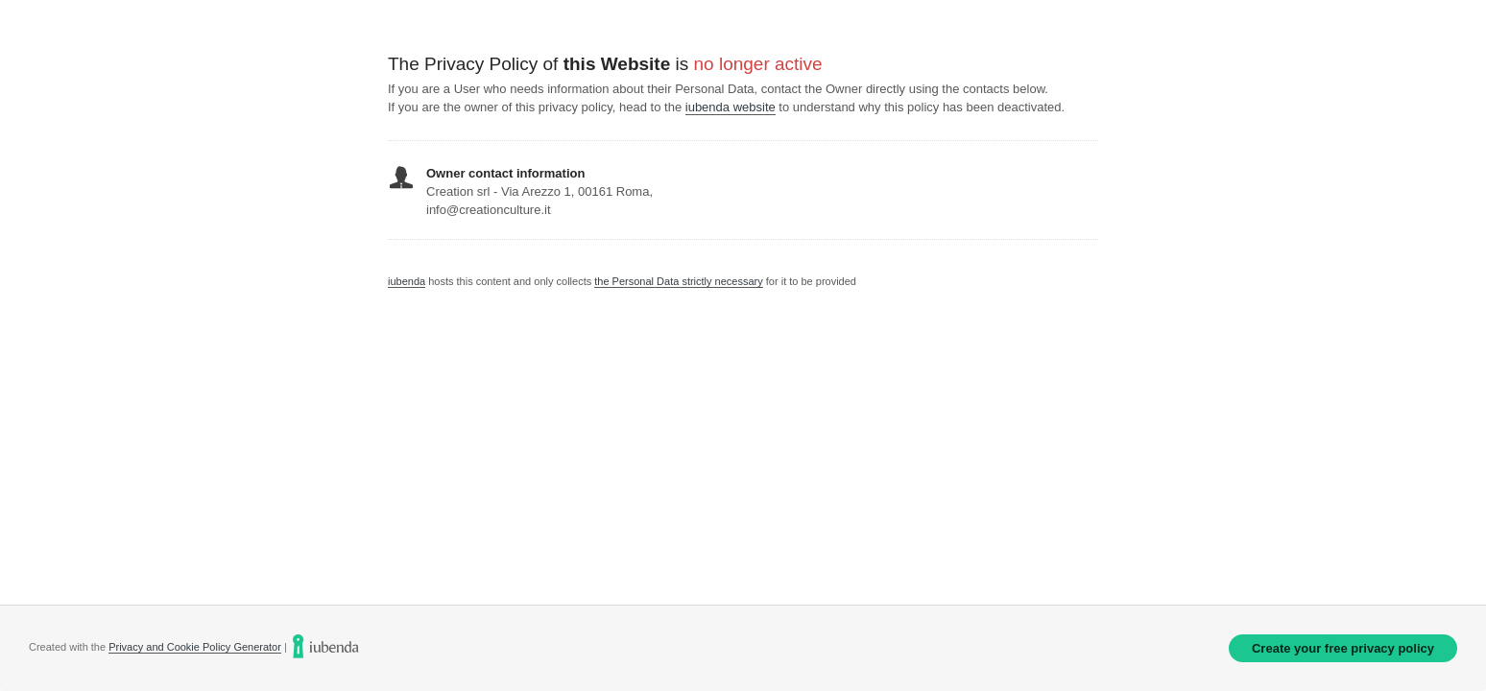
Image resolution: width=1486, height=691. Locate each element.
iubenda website (730, 107)
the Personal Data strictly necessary (678, 281)
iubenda (406, 281)
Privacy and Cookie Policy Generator (194, 647)
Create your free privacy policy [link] (1343, 648)
